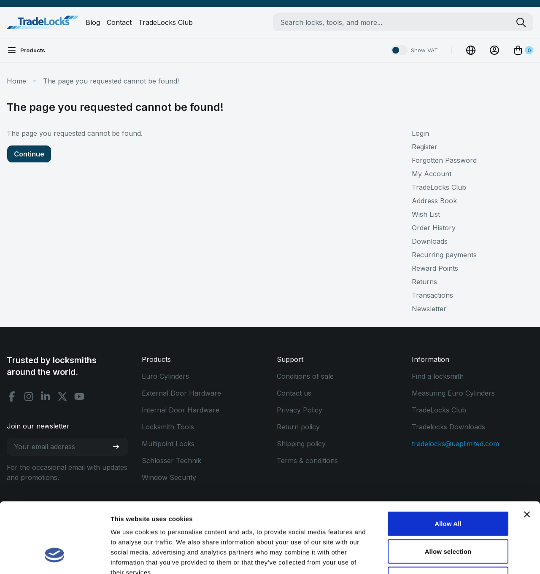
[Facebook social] (12, 396)
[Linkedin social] (45, 396)
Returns (424, 282)
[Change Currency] (471, 50)
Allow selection (448, 491)
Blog (93, 22)
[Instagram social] (29, 396)
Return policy (298, 427)
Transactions (432, 295)
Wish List (426, 214)
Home (16, 81)
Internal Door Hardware (180, 410)
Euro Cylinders (165, 376)
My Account (431, 174)
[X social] (62, 396)
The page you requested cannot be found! (111, 81)
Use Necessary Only (448, 518)
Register (424, 147)
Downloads (430, 241)
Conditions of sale (305, 376)
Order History (434, 228)
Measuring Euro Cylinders (453, 393)
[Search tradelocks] (524, 22)
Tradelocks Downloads (448, 427)
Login (420, 133)
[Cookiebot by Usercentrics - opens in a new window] (55, 557)
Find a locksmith (438, 376)
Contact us (294, 393)
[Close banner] (527, 454)
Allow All (448, 463)
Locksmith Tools (168, 427)
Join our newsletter (38, 426)
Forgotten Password (444, 160)
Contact (119, 22)
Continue (29, 154)
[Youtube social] (79, 396)
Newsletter (429, 309)
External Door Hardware (181, 393)
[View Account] (494, 50)
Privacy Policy (299, 410)
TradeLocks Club (165, 22)
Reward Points (435, 268)
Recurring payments (444, 255)
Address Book (434, 201)
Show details (442, 557)
